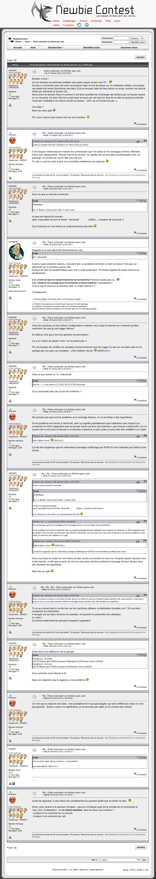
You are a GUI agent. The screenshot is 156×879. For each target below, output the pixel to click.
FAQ (108, 21)
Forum (83, 21)
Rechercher (55, 47)
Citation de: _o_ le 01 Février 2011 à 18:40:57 (54, 522)
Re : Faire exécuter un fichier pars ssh (64, 133)
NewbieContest (20, 39)
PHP (133, 870)
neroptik (13, 241)
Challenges (69, 21)
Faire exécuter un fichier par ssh (48, 41)
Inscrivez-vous (129, 47)
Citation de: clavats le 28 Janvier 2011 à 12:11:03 (56, 482)
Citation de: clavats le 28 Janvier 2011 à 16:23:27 (56, 436)
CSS (146, 870)
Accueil (17, 47)
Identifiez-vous (91, 47)
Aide (32, 47)
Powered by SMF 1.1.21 (62, 870)
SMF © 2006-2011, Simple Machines (88, 870)
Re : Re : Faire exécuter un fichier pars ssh (66, 473)
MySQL (126, 870)
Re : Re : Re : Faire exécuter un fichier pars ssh (67, 587)
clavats (13, 70)
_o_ (11, 132)
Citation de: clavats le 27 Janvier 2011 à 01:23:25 (56, 141)
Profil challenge (15, 73)
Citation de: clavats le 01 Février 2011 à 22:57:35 (56, 595)
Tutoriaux (96, 21)
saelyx (12, 748)
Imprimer (140, 57)
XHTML (140, 870)
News (56, 21)
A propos (68, 25)
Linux (27, 41)
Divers (18, 41)
